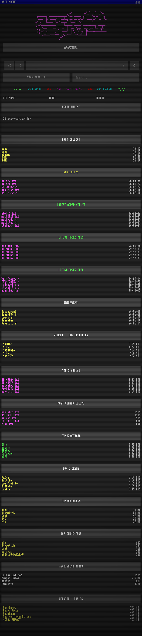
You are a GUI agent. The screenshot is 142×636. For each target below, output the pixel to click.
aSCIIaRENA (8, 2)
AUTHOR (100, 98)
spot (4, 548)
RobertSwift (9, 314)
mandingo (9, 350)
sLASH (6, 347)
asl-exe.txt (9, 193)
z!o (3, 521)
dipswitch (8, 513)
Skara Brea (10, 610)
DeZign (5, 477)
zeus (4, 148)
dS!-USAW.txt (10, 379)
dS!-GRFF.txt (10, 382)
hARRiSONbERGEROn (13, 554)
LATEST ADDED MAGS (71, 237)
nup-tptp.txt (10, 391)
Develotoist (9, 323)
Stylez (5, 450)
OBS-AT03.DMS (10, 246)
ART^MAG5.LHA (10, 255)
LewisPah (7, 317)
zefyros (6, 551)
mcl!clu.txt (9, 222)
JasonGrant (8, 311)
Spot (4, 516)
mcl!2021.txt (10, 216)
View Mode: (34, 77)
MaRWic (7, 344)
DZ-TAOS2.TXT (10, 388)
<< (9, 65)
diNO (4, 157)
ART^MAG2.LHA (10, 258)
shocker (8, 355)
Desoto (5, 447)
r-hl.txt (7, 424)
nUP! (4, 456)
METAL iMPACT (12, 619)
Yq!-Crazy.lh (10, 278)
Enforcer (7, 453)
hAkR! (5, 510)
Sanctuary (9, 607)
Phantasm (9, 613)
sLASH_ (7, 353)
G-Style (6, 486)
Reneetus (7, 320)
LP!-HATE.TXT (10, 421)
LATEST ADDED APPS (71, 270)
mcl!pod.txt (9, 219)
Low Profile (9, 483)
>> (134, 65)
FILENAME (9, 98)
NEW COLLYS (71, 172)
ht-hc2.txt (8, 181)
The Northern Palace (17, 616)
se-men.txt (8, 418)
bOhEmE (5, 154)
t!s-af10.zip (10, 287)
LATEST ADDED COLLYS (71, 204)
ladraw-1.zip (10, 284)
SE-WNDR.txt (9, 187)
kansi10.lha (9, 290)
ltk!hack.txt (10, 225)
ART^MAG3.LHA (10, 249)
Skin (4, 444)
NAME (52, 98)
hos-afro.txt (10, 385)
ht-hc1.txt (8, 184)
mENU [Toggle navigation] (138, 2)
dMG (3, 518)
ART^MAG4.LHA (10, 252)
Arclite (6, 480)
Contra (5, 489)
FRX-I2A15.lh (10, 281)
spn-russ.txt (10, 190)
